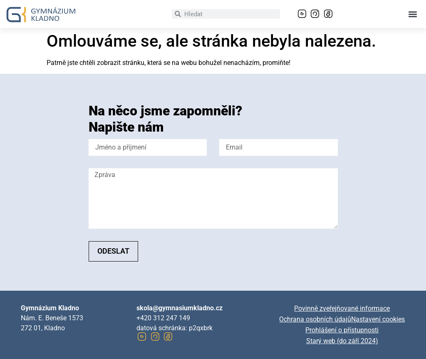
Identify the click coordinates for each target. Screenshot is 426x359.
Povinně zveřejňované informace (342, 308)
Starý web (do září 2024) (342, 341)
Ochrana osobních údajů (315, 319)
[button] (413, 14)
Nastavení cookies (378, 319)
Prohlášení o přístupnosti (342, 330)
